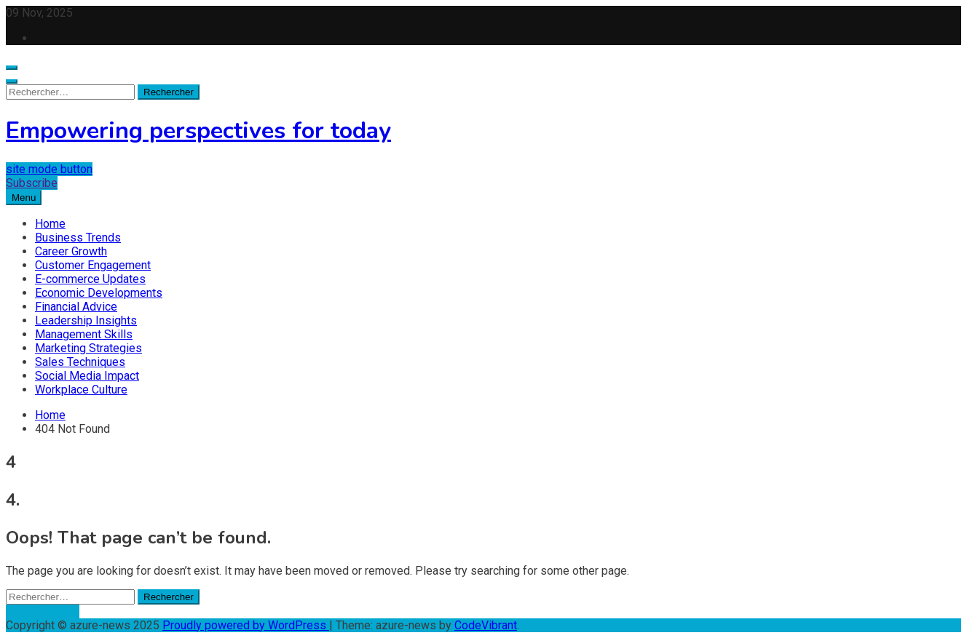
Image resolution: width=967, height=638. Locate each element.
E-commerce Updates (90, 279)
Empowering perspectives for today (198, 130)
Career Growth (71, 251)
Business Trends (78, 237)
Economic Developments (98, 293)
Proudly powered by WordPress (245, 625)
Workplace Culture (81, 389)
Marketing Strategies (88, 348)
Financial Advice (76, 307)
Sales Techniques (80, 362)
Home (50, 224)
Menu (24, 197)
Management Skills (84, 334)
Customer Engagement (93, 265)
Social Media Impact (87, 376)
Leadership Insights (86, 320)
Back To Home (42, 611)
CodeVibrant (485, 625)
